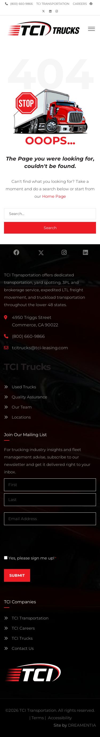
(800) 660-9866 (21, 4)
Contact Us (19, 648)
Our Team (18, 407)
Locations (17, 417)
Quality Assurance (25, 396)
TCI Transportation (52, 4)
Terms (37, 717)
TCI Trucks (18, 638)
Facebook (16, 252)
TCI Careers (19, 628)
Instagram (64, 252)
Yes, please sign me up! (32, 558)
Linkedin (85, 252)
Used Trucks (20, 386)
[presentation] (44, 539)
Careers (80, 4)
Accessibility (60, 717)
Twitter (41, 252)
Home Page (54, 196)
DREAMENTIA (82, 725)
